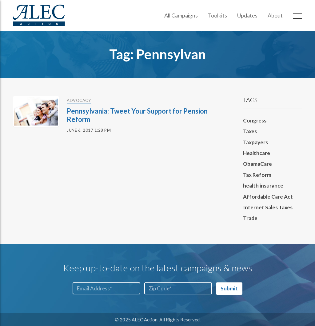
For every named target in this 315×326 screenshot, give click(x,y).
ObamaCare (257, 164)
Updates (247, 15)
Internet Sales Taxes (268, 207)
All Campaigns (181, 15)
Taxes (250, 131)
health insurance (263, 185)
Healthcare (256, 153)
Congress (254, 120)
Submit (229, 288)
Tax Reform (257, 175)
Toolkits (217, 15)
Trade (250, 218)
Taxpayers (255, 142)
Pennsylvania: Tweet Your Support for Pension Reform (137, 115)
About (275, 15)
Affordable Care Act (268, 196)
